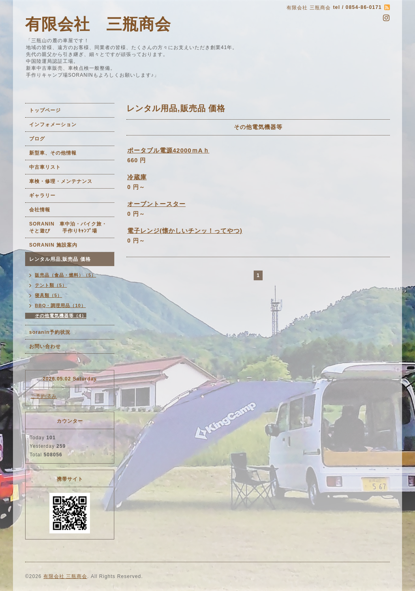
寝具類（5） (48, 295)
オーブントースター (156, 203)
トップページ (45, 110)
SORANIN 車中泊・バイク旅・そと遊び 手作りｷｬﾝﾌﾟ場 (68, 227)
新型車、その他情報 (53, 153)
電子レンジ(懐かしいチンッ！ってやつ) (184, 230)
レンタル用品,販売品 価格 (60, 259)
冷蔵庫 (137, 177)
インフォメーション (53, 124)
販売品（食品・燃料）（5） (65, 275)
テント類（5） (51, 285)
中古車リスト (45, 167)
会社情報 (39, 210)
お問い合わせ (45, 346)
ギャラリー (42, 195)
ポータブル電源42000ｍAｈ (168, 150)
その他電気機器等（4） (60, 315)
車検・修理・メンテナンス (60, 181)
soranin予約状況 (50, 332)
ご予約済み (43, 396)
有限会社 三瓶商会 (98, 24)
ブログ (37, 139)
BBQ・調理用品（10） (60, 305)
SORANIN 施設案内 (53, 245)
